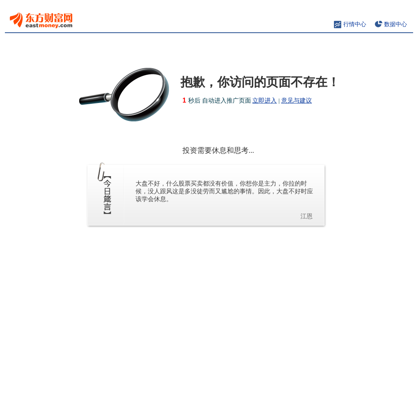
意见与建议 (296, 100)
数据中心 (395, 24)
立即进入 (264, 100)
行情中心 (354, 24)
